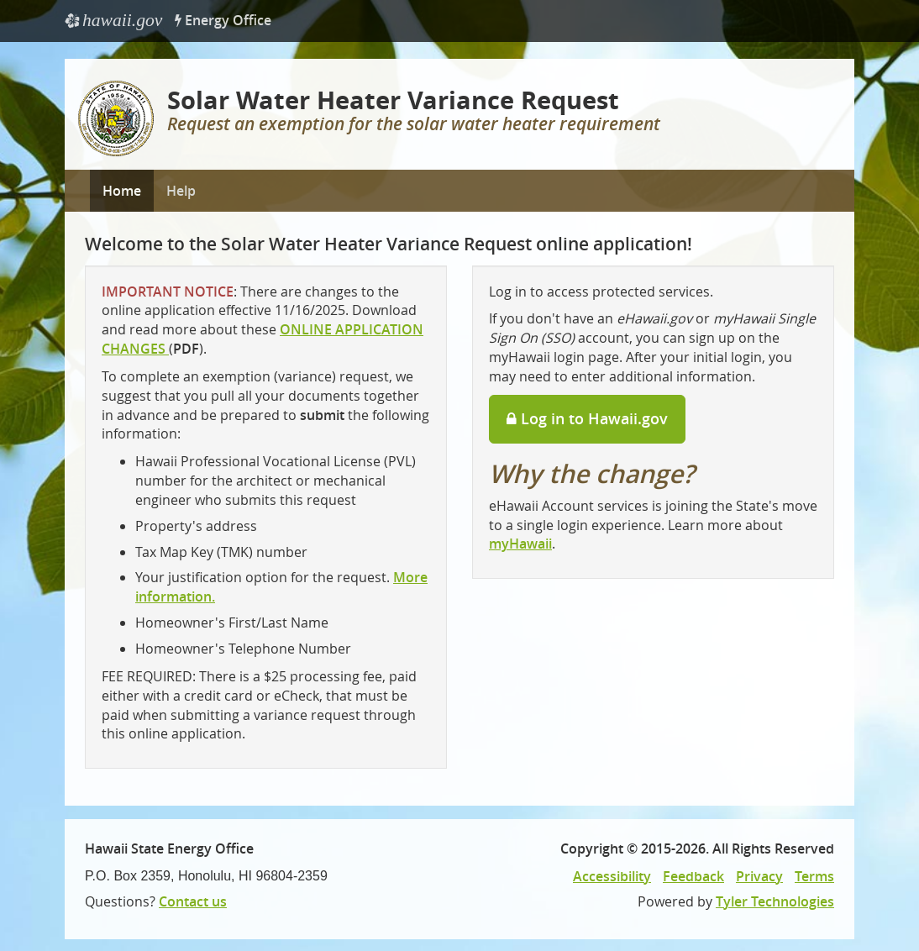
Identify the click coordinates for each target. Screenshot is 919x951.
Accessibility (612, 876)
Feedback (693, 876)
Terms (814, 876)
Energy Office (223, 20)
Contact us (193, 901)
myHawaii (520, 543)
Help (181, 190)
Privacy (759, 876)
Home (121, 190)
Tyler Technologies (775, 901)
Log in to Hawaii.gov (587, 418)
